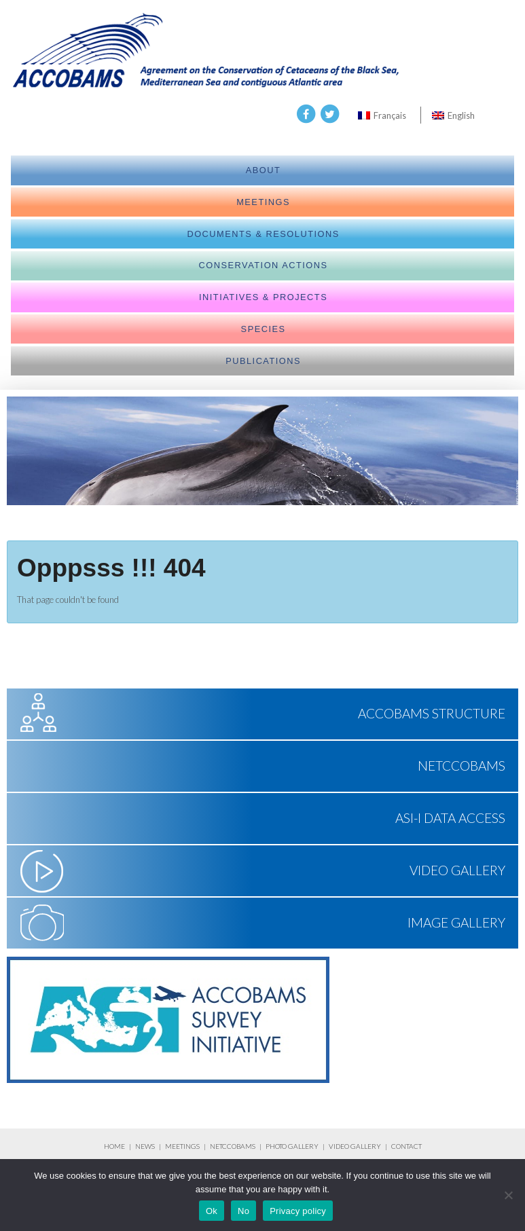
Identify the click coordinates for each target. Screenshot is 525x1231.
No (243, 1211)
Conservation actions (263, 265)
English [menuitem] (461, 115)
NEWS (145, 1146)
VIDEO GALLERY (354, 1146)
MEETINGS (182, 1146)
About (263, 170)
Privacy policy (298, 1211)
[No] (508, 1195)
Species (263, 329)
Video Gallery (457, 870)
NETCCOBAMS (461, 765)
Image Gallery (456, 922)
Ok (211, 1211)
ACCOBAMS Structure (431, 713)
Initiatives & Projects (263, 297)
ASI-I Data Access (450, 818)
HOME (114, 1146)
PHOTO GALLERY (292, 1146)
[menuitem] (382, 115)
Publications (263, 361)
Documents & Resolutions (263, 234)
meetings (263, 202)
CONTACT (406, 1146)
